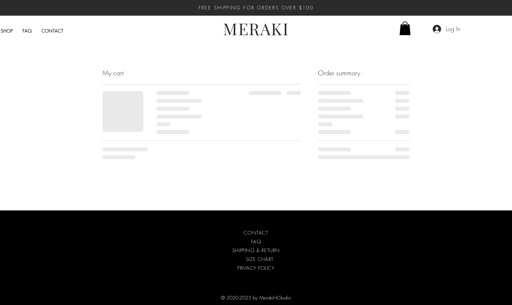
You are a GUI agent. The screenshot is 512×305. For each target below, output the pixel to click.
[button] (405, 28)
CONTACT (256, 233)
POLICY (266, 268)
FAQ (256, 241)
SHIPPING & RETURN (256, 250)
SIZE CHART (260, 259)
